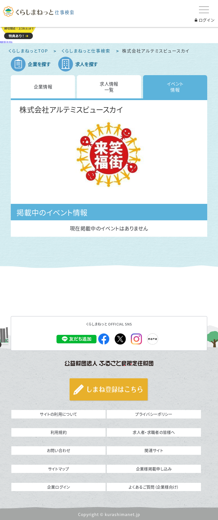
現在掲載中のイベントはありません (109, 228)
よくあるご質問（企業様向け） (154, 487)
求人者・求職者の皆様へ (154, 432)
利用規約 (59, 432)
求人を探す (86, 64)
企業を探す (39, 64)
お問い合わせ (58, 450)
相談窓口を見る (6, 42)
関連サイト (153, 450)
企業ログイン (58, 487)
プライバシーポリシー (153, 414)
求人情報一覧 (109, 86)
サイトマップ (58, 469)
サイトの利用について (58, 414)
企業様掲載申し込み (154, 469)
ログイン (205, 19)
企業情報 (43, 86)
